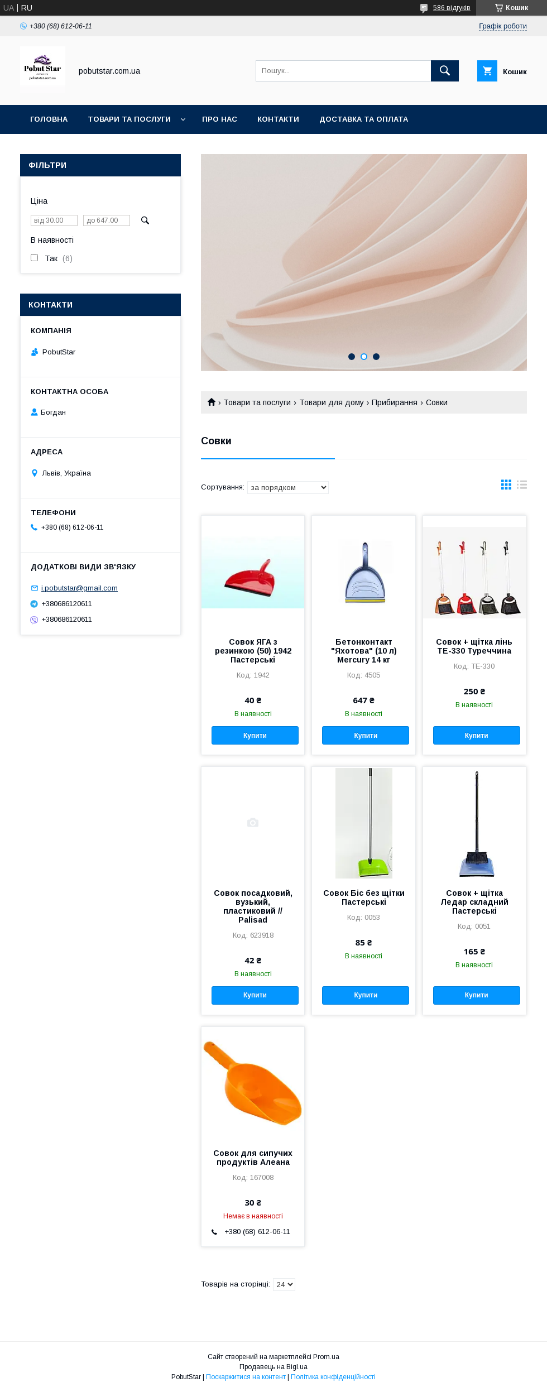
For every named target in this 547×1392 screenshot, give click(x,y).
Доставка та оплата (363, 119)
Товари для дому (331, 402)
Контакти (278, 119)
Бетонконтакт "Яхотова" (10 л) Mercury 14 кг (364, 650)
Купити (255, 736)
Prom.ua (326, 1357)
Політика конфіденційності (333, 1377)
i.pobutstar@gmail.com (79, 588)
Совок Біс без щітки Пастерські (364, 897)
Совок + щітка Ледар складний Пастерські (474, 902)
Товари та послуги (129, 119)
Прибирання (395, 402)
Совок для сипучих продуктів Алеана (252, 1158)
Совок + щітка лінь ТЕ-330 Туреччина (474, 646)
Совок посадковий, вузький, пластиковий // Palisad (253, 906)
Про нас (219, 119)
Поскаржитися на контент (246, 1377)
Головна (49, 119)
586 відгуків (452, 8)
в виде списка (522, 487)
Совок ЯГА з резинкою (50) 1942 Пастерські (253, 650)
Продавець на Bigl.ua (273, 1367)
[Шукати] (445, 70)
